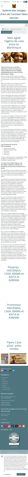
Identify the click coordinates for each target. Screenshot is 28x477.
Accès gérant (23, 452)
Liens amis (4, 385)
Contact (14, 1)
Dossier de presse (6, 387)
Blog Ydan (5, 29)
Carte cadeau (5, 383)
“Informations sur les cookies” (10, 468)
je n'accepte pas (7, 474)
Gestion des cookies (5, 402)
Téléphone (4, 419)
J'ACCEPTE (21, 474)
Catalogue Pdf (5, 381)
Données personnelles (5, 404)
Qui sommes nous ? (6, 389)
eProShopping (4, 452)
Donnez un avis (4, 377)
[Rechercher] (26, 25)
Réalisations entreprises (16, 29)
